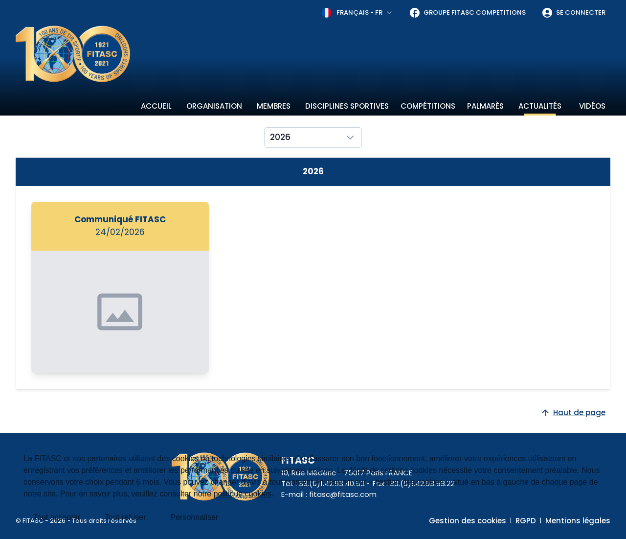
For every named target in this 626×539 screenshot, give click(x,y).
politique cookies (242, 494)
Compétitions (428, 106)
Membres (274, 106)
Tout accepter (56, 517)
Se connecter (573, 13)
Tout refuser (125, 517)
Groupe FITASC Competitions (467, 13)
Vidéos (592, 106)
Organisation (214, 106)
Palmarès (485, 106)
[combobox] (357, 12)
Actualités (539, 106)
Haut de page (572, 412)
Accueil (156, 106)
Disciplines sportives (347, 106)
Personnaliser (195, 517)
